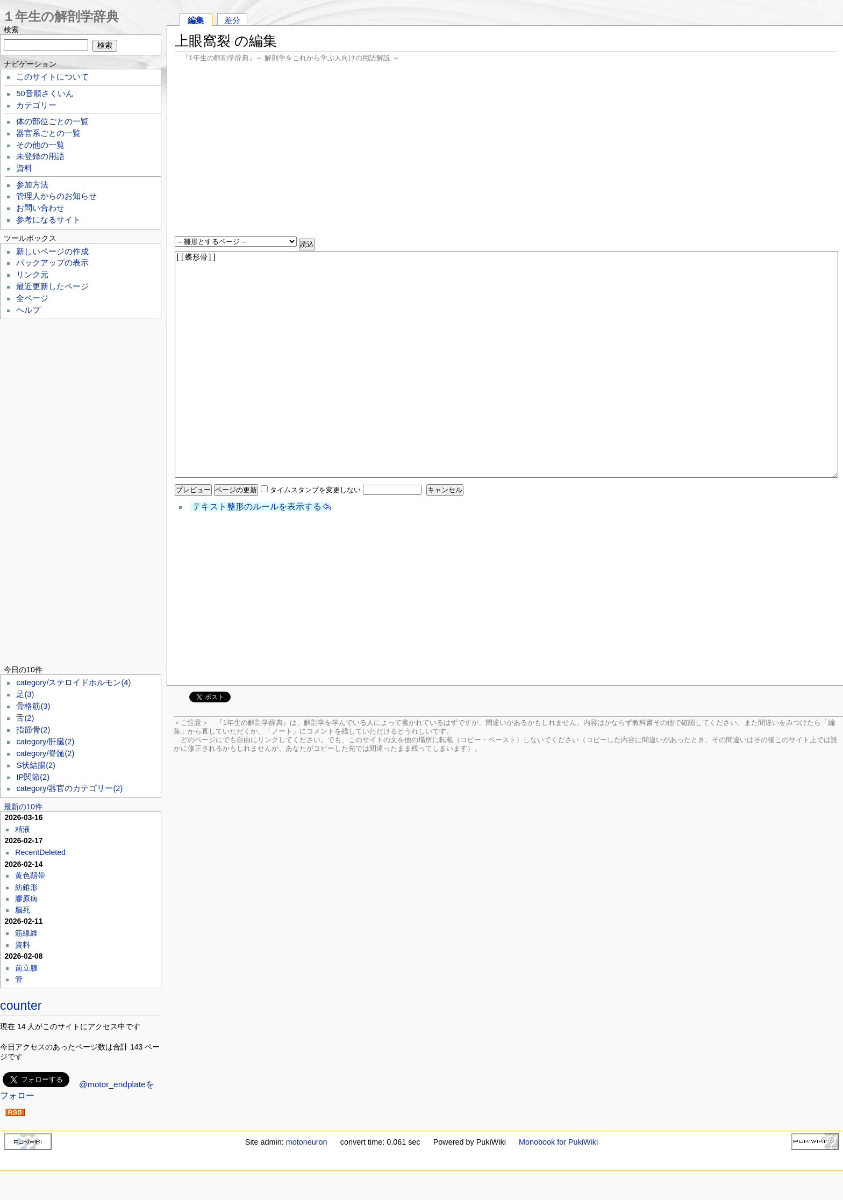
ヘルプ (28, 310)
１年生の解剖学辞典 (60, 16)
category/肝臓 (45, 741)
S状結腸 (35, 765)
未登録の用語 (40, 156)
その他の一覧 (40, 145)
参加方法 (32, 185)
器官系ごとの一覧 (48, 133)
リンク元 (32, 274)
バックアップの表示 (52, 262)
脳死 (22, 910)
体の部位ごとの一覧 (52, 121)
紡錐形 (26, 887)
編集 (196, 20)
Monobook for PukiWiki (558, 1142)
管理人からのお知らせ (56, 196)
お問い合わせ (40, 208)
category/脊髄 (45, 753)
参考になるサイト (48, 219)
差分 (232, 20)
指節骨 (33, 729)
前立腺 (26, 968)
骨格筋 (33, 706)
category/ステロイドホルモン (73, 682)
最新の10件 (23, 806)
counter (21, 1005)
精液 (22, 829)
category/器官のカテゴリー (69, 788)
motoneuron (306, 1142)
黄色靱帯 (30, 875)
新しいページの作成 (52, 251)
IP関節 (32, 777)
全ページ (32, 298)
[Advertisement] (505, 150)
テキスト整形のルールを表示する (257, 506)
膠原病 (26, 898)
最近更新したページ (52, 286)
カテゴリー (36, 105)
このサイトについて (52, 77)
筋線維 (26, 933)
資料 (24, 168)
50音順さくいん (44, 93)
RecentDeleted (40, 852)
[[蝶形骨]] (507, 364)
